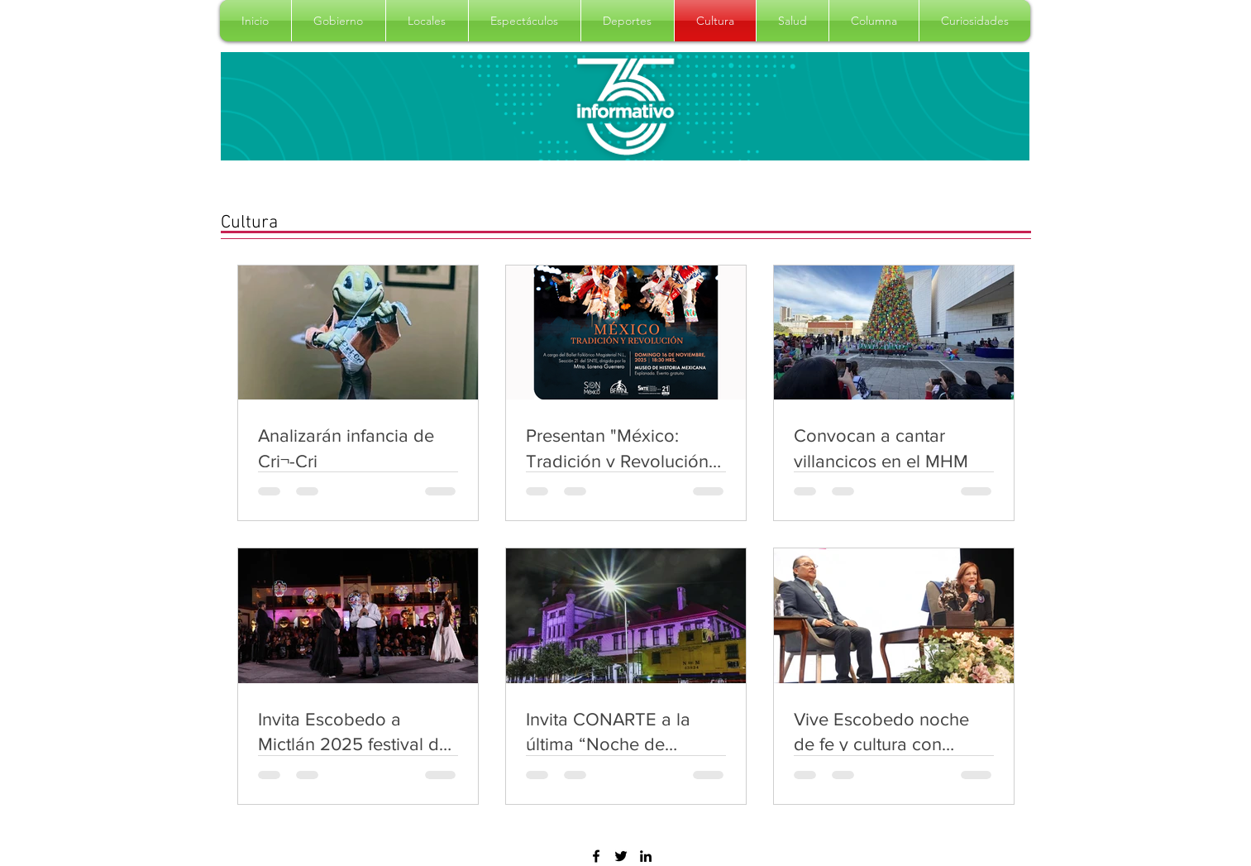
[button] (338, 20)
